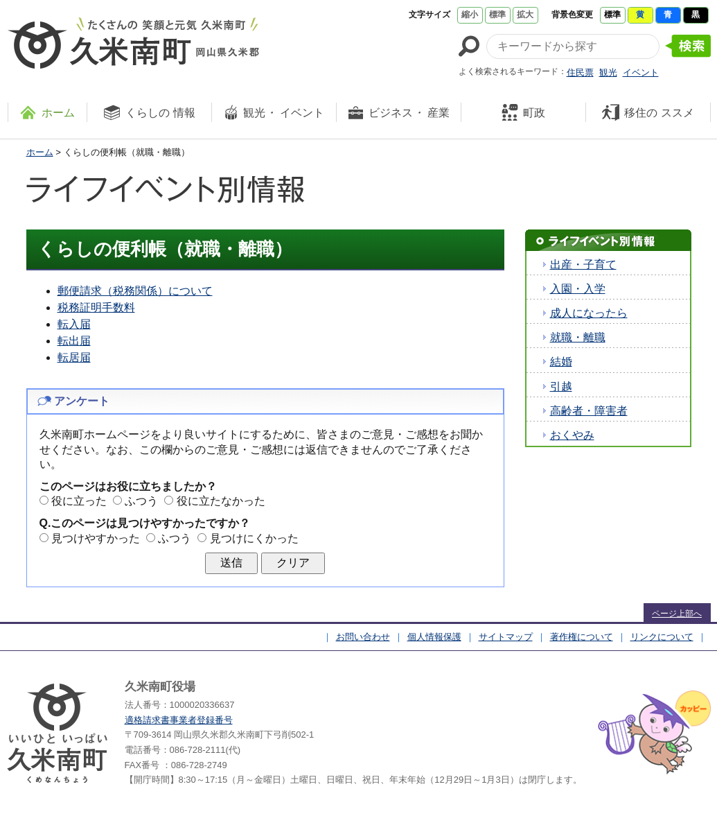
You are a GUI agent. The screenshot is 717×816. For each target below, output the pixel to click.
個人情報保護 (434, 637)
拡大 (525, 14)
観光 (608, 72)
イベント (641, 72)
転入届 (74, 324)
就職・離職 (577, 337)
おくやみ (572, 435)
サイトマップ (506, 637)
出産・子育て (583, 264)
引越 (561, 386)
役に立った (79, 501)
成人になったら (589, 313)
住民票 (580, 72)
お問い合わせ (363, 637)
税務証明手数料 (96, 307)
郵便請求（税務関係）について (135, 291)
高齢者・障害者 (589, 411)
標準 (497, 14)
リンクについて (661, 637)
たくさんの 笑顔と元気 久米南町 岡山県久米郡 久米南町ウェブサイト (133, 43)
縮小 (469, 14)
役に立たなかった (221, 501)
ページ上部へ (677, 613)
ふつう (141, 501)
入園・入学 (577, 289)
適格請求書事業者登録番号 (179, 720)
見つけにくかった (254, 538)
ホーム (39, 152)
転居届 (74, 357)
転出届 (74, 341)
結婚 (561, 361)
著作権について (581, 637)
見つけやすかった (95, 538)
